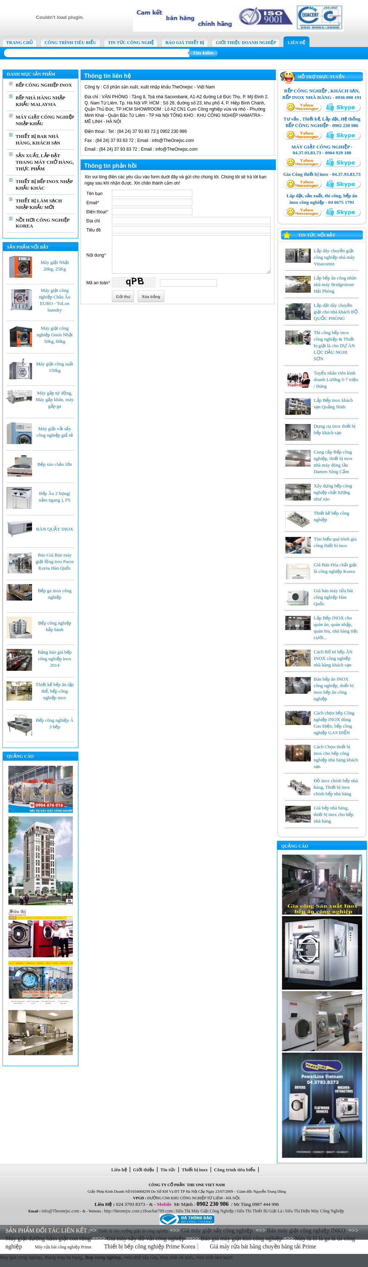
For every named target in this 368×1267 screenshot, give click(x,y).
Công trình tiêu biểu (235, 1169)
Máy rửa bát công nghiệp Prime (63, 1247)
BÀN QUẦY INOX (54, 529)
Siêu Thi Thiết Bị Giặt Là (259, 1210)
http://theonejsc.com (122, 1210)
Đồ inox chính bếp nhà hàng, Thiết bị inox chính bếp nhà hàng (336, 787)
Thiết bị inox (194, 1169)
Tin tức (168, 1169)
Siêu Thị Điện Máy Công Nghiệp (314, 1210)
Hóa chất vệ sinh (176, 1257)
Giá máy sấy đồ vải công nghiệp (146, 1238)
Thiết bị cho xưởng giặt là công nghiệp (133, 1231)
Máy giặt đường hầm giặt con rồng (48, 1238)
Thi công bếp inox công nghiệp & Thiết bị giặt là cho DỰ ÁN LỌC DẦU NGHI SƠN (334, 345)
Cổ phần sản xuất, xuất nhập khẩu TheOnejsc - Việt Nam (150, 87)
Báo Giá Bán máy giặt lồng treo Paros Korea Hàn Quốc (55, 561)
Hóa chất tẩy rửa (140, 1257)
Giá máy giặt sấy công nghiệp (216, 1230)
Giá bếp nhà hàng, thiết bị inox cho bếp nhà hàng (333, 814)
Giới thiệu (144, 1169)
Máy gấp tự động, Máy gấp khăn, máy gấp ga (55, 399)
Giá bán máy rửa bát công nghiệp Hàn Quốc (333, 597)
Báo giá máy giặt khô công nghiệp (241, 1238)
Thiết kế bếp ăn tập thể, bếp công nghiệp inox (55, 691)
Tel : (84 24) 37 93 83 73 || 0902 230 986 (136, 131)
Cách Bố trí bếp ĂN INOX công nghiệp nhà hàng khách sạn (333, 658)
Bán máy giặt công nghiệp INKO (306, 1230)
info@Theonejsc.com (60, 1210)
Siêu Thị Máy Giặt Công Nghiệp (205, 1210)
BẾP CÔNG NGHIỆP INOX (44, 85)
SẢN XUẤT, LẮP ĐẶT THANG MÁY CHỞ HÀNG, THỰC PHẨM (45, 162)
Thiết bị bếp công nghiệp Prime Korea (150, 1246)
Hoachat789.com (158, 1210)
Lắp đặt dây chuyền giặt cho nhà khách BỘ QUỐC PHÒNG (336, 311)
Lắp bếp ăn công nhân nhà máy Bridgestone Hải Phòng (335, 284)
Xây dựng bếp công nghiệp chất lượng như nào (333, 492)
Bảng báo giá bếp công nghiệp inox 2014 (54, 658)
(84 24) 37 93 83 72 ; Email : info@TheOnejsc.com (139, 140)
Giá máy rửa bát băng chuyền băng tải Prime (264, 1246)
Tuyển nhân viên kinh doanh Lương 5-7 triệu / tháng (336, 379)
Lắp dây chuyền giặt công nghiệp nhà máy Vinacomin (334, 257)
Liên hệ (119, 1169)
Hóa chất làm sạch (214, 1257)
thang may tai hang (63, 1257)
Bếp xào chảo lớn (55, 464)
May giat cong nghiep (21, 1257)
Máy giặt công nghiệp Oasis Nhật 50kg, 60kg (55, 334)
